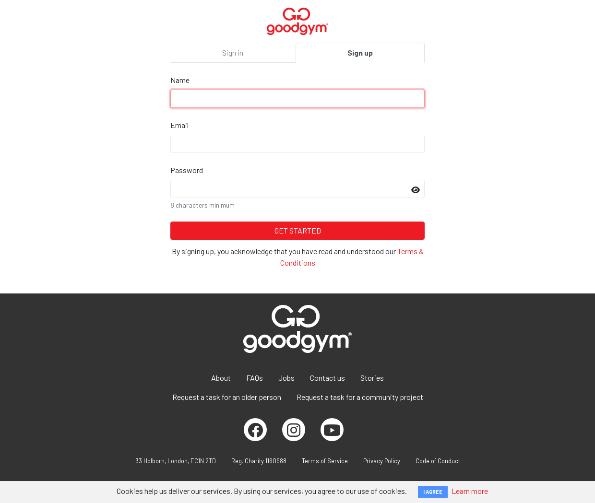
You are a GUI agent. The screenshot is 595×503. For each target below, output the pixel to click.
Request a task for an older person (226, 396)
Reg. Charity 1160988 (258, 461)
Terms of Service (325, 461)
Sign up (360, 52)
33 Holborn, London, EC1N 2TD (175, 461)
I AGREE (432, 492)
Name (180, 79)
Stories (372, 377)
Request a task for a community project (360, 396)
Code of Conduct (438, 461)
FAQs (254, 377)
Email (179, 124)
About (221, 377)
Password (186, 170)
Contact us (327, 377)
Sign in (232, 52)
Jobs (286, 377)
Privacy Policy (381, 461)
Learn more (470, 490)
